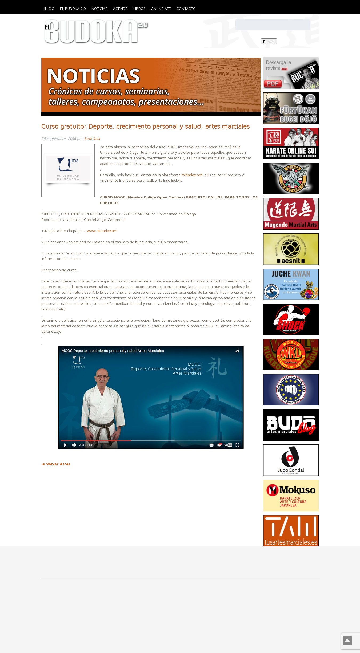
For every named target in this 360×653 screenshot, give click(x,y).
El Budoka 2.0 (73, 8)
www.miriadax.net (102, 230)
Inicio (49, 8)
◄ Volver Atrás (55, 463)
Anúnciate (161, 8)
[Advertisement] (97, 558)
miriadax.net (192, 174)
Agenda (120, 8)
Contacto (186, 8)
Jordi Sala (92, 138)
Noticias (99, 8)
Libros (139, 8)
